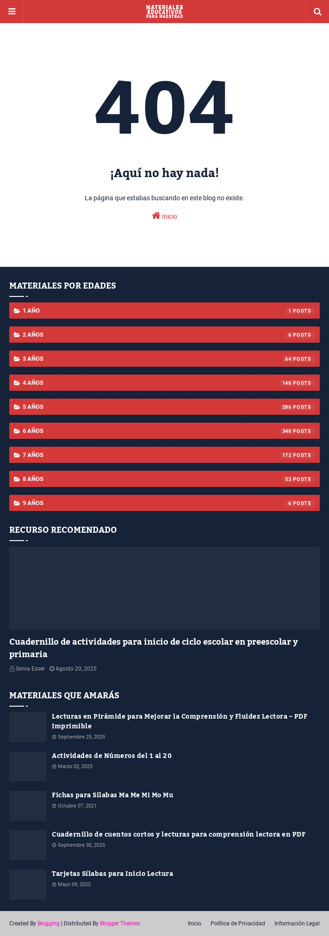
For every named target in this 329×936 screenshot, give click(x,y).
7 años (169, 455)
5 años (169, 407)
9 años (169, 503)
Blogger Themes (120, 923)
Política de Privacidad (238, 923)
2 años (169, 335)
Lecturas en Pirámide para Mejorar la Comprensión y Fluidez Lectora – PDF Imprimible (179, 722)
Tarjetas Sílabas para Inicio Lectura (112, 874)
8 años (169, 479)
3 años (169, 359)
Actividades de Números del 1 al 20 (112, 756)
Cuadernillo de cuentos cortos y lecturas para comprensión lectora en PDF (178, 835)
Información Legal (297, 923)
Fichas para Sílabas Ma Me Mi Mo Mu (112, 796)
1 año (169, 311)
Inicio (164, 215)
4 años (169, 383)
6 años (169, 431)
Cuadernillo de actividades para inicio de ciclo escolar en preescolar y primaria (153, 648)
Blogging (48, 923)
